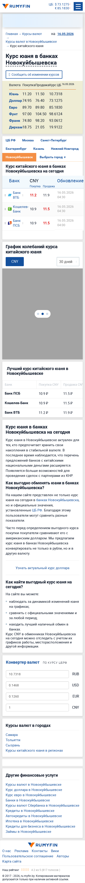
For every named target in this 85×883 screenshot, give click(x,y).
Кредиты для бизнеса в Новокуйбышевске (40, 826)
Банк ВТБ (13, 195)
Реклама (21, 851)
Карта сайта (11, 861)
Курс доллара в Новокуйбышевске (34, 790)
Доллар (15, 100)
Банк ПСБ (13, 223)
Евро (13, 107)
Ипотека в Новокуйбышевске (29, 821)
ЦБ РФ (10, 140)
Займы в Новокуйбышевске (28, 831)
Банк (14, 180)
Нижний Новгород (65, 148)
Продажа (49, 186)
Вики (55, 851)
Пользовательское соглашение (27, 856)
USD (75, 685)
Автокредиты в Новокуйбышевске (34, 816)
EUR (76, 696)
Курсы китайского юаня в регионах (34, 750)
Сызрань (13, 745)
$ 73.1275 (62, 4)
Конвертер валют (22, 662)
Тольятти (13, 740)
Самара (12, 735)
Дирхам (15, 127)
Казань (38, 148)
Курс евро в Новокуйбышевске (31, 795)
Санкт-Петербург (54, 140)
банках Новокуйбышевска (57, 500)
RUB (75, 674)
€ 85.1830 (62, 8)
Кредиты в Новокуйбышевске (30, 810)
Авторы (63, 856)
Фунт (13, 114)
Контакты (40, 851)
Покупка (35, 186)
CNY (75, 707)
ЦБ (51, 4)
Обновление (70, 180)
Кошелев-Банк (16, 209)
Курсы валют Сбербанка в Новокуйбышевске (42, 805)
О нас (6, 851)
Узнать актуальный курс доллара (42, 567)
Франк (14, 120)
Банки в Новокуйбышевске (28, 800)
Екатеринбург (16, 148)
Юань (14, 94)
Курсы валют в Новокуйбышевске (33, 784)
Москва (28, 140)
